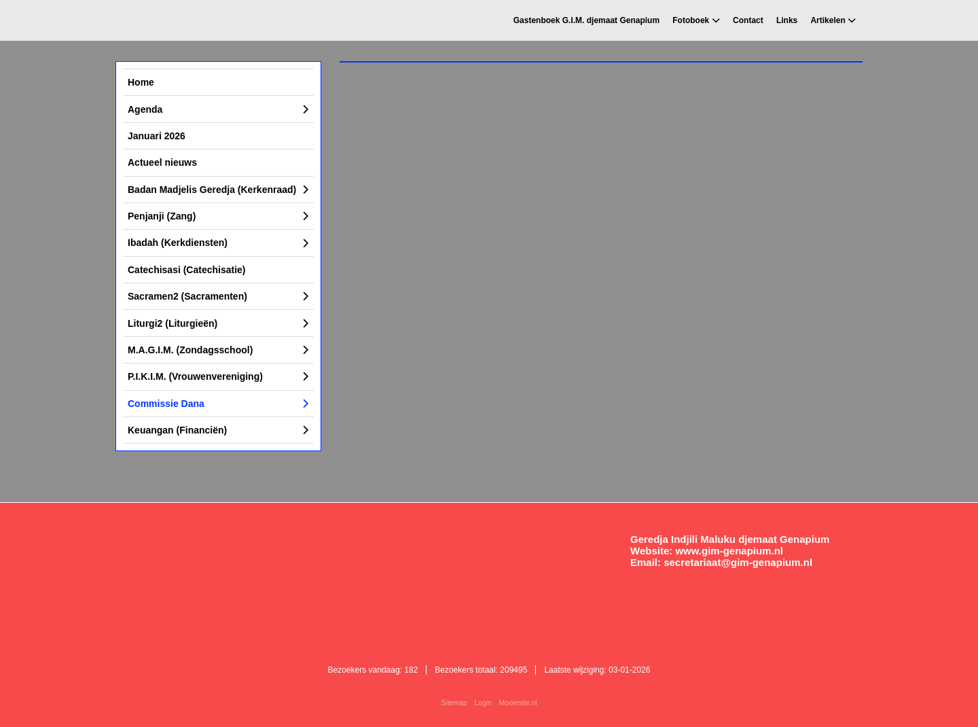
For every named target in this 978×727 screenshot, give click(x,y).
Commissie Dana (166, 403)
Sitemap (454, 702)
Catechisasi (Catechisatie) (187, 269)
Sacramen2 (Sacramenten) (187, 296)
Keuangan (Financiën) (177, 430)
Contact (748, 20)
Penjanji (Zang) (162, 216)
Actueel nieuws (162, 162)
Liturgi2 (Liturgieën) (172, 323)
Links (786, 20)
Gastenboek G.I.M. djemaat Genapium (586, 20)
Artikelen (827, 20)
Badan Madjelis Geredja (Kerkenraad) (212, 189)
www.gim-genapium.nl (729, 550)
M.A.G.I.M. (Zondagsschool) (190, 349)
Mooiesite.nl (518, 702)
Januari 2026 (156, 135)
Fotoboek (690, 20)
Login (483, 702)
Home (141, 82)
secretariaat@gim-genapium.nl (738, 562)
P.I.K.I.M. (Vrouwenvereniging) (195, 376)
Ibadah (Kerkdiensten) (178, 242)
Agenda (145, 109)
